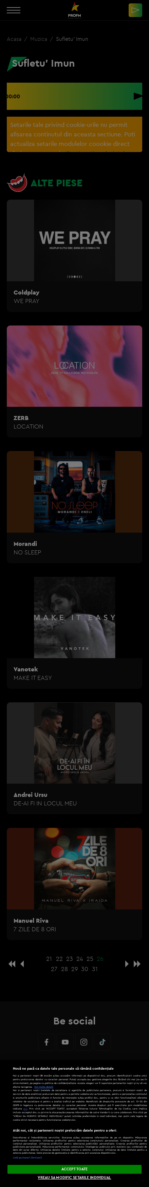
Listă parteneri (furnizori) (27, 1157)
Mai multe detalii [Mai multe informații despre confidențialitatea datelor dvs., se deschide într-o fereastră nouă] (43, 1086)
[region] (74, 1123)
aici (25, 1108)
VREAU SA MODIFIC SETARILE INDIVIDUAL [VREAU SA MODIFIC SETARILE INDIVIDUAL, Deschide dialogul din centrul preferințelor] (74, 1177)
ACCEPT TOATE (74, 1169)
